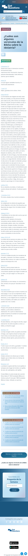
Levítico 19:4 (4, 185)
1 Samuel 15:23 (5, 306)
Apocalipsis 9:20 (5, 289)
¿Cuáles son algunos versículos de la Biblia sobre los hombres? (14, 423)
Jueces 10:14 (4, 354)
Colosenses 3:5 (5, 66)
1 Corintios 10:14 (5, 195)
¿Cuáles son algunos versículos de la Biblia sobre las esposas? (14, 427)
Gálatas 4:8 (4, 279)
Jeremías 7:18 (4, 330)
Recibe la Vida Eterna (11, 18)
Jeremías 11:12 (5, 253)
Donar (14, 2)
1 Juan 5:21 (4, 88)
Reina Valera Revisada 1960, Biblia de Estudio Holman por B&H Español (14, 407)
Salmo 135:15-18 (5, 237)
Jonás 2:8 (3, 80)
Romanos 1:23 (5, 364)
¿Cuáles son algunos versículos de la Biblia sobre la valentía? (14, 436)
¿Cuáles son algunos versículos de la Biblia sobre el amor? (14, 432)
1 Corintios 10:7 (5, 320)
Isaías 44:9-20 (4, 94)
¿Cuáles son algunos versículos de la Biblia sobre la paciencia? (14, 440)
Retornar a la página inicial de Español (14, 455)
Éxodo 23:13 (4, 344)
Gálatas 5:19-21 (5, 213)
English (3, 384)
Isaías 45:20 (4, 265)
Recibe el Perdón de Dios (12, 19)
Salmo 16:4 (4, 201)
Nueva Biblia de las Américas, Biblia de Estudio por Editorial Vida (14, 396)
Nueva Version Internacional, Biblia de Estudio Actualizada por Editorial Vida (14, 401)
